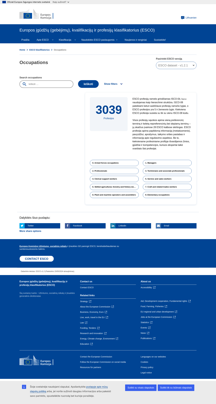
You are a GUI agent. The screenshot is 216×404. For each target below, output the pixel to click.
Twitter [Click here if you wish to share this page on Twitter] (31, 225)
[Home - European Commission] (40, 14)
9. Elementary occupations (157, 195)
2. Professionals (99, 171)
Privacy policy (147, 367)
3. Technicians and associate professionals (165, 171)
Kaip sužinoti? (61, 2)
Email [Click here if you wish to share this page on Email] (166, 225)
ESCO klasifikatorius (39, 50)
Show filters (110, 84)
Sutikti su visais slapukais (140, 387)
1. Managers (150, 163)
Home (22, 50)
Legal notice (146, 372)
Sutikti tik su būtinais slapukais (176, 387)
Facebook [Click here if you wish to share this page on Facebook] (77, 225)
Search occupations (30, 77)
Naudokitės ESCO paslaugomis (97, 40)
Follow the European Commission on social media (103, 362)
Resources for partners (90, 367)
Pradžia (25, 40)
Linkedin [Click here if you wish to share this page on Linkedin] (122, 225)
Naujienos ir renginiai (136, 40)
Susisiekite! (160, 40)
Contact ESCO (87, 287)
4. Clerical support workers (104, 179)
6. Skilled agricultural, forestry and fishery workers (115, 187)
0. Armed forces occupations (105, 163)
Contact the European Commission (96, 356)
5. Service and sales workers (158, 179)
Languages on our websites (153, 356)
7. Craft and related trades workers (161, 187)
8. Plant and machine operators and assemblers (114, 195)
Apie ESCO (43, 40)
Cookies (144, 362)
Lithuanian (189, 18)
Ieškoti (88, 84)
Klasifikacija (65, 40)
